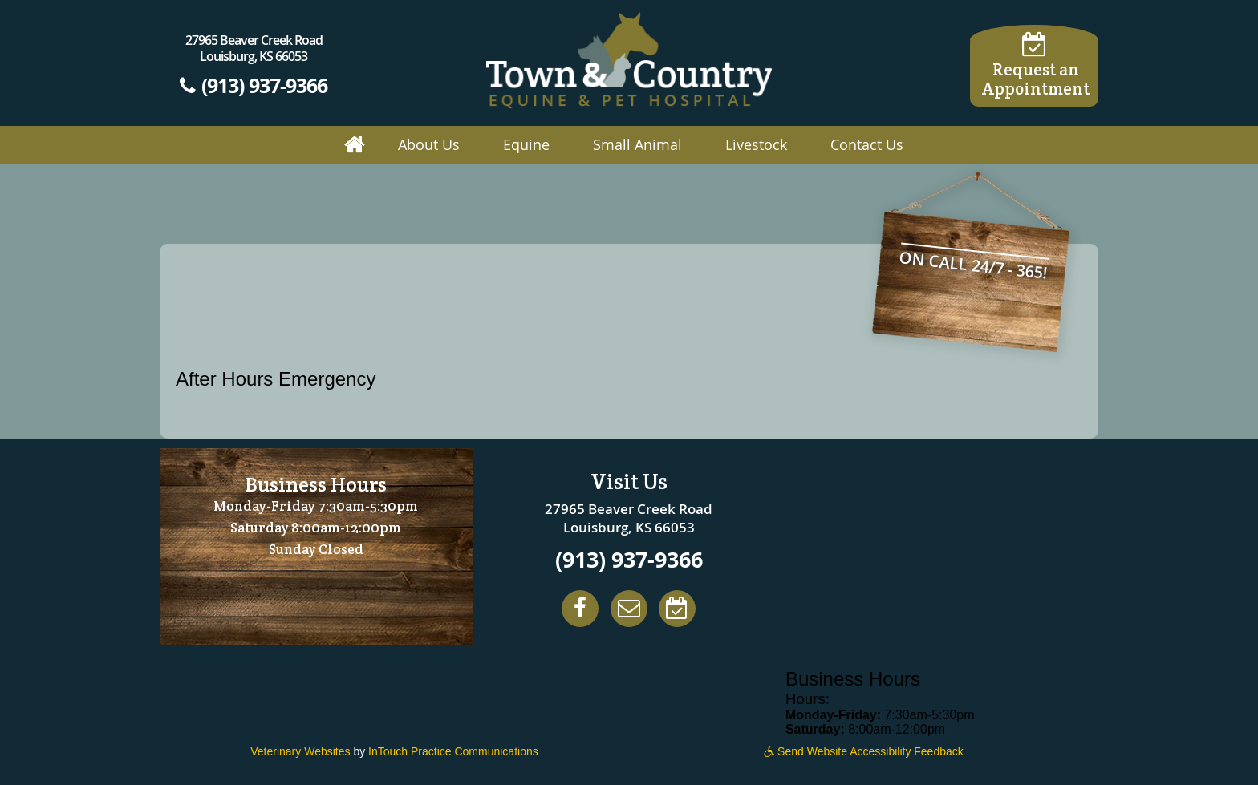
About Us (429, 144)
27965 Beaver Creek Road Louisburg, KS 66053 (254, 48)
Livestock (756, 144)
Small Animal (637, 144)
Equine (526, 144)
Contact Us (866, 144)
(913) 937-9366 (253, 84)
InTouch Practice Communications (453, 751)
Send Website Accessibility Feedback (864, 751)
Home (355, 145)
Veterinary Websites (300, 751)
